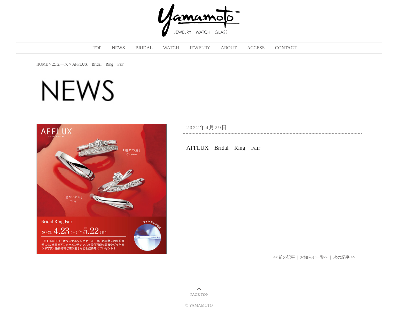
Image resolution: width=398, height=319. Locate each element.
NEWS (118, 47)
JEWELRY (200, 47)
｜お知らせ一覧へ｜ (314, 257)
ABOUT (229, 47)
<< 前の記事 (284, 257)
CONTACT (286, 47)
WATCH (171, 47)
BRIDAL (143, 47)
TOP (97, 47)
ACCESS (255, 47)
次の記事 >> (344, 257)
